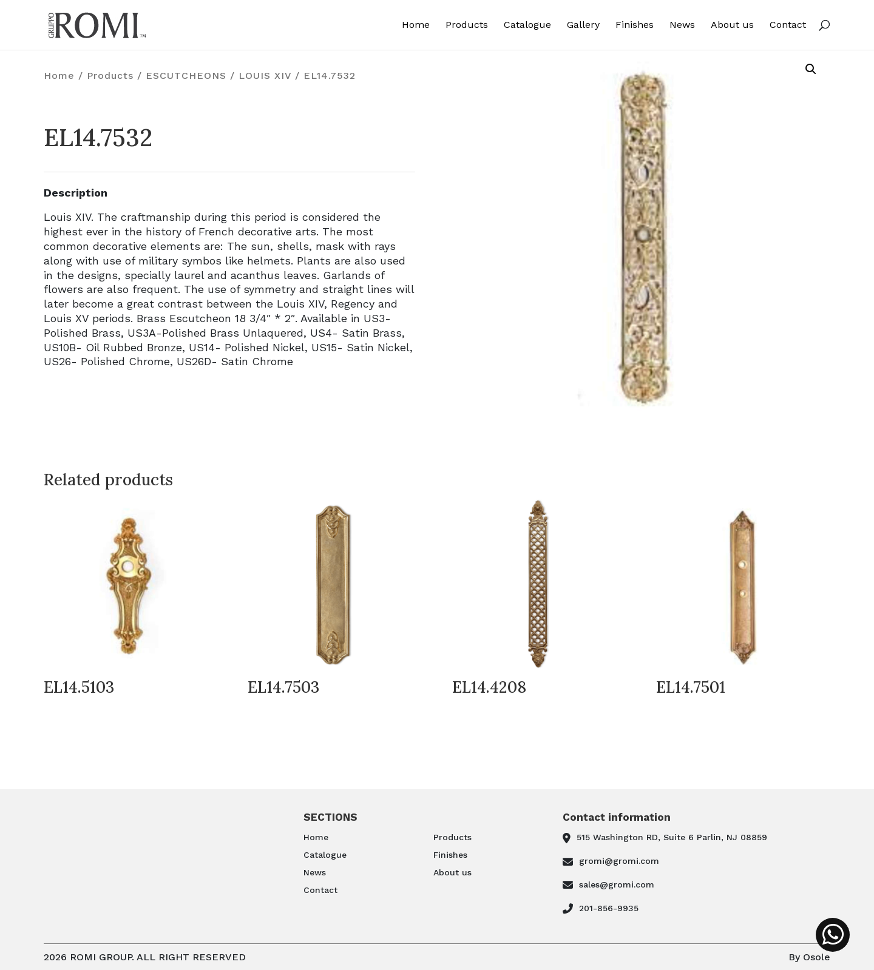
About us (732, 25)
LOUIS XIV (265, 75)
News (682, 25)
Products (466, 25)
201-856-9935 (609, 908)
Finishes (634, 25)
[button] (811, 69)
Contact (788, 25)
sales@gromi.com (616, 884)
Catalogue (527, 25)
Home (416, 25)
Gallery (583, 25)
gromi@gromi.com (619, 861)
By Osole (809, 957)
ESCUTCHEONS (186, 75)
